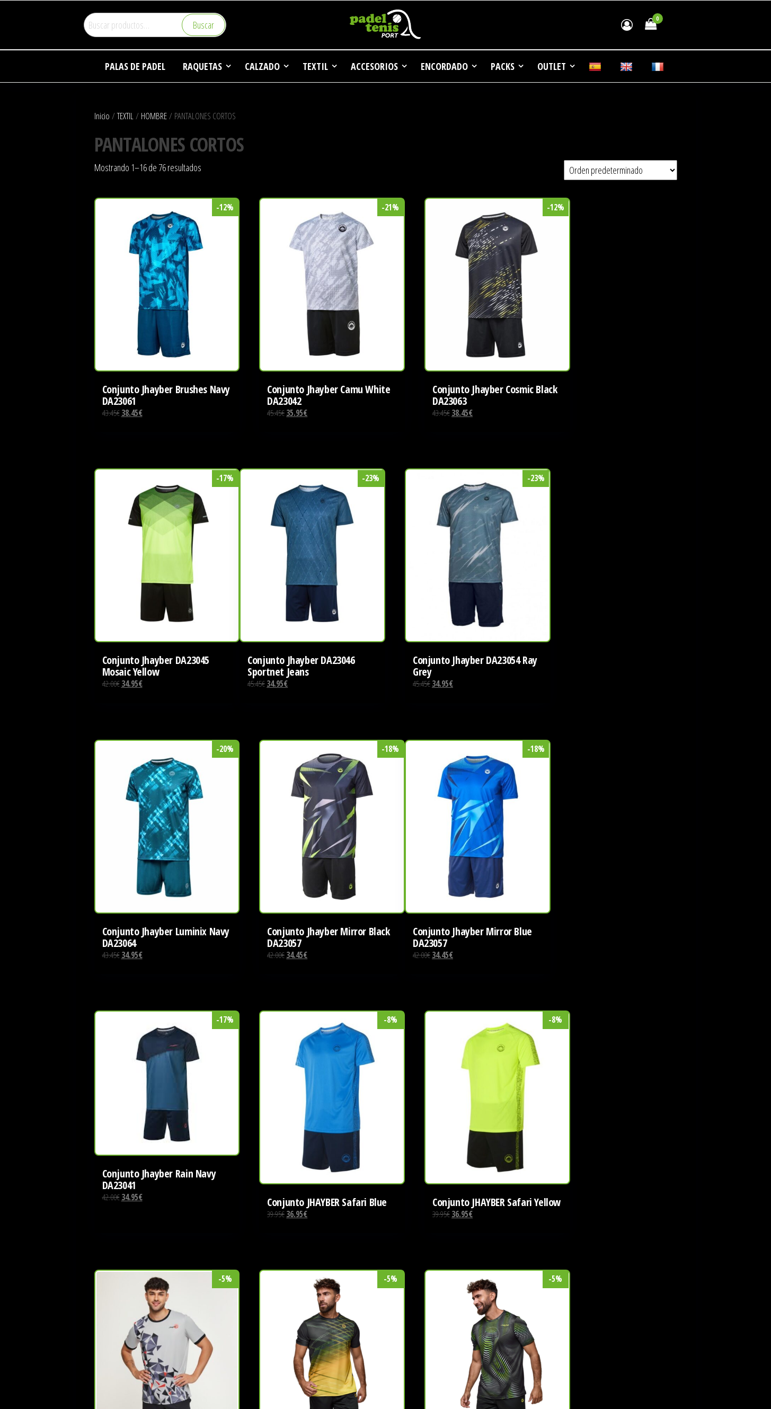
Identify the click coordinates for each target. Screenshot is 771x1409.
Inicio (102, 116)
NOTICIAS (408, 1318)
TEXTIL (125, 116)
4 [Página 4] (390, 1212)
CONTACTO (411, 1358)
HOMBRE (154, 116)
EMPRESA (409, 1278)
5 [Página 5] (403, 1212)
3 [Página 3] (376, 1212)
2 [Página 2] (362, 1212)
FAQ (400, 1338)
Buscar (203, 25)
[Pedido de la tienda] (620, 170)
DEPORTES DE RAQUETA (430, 1298)
